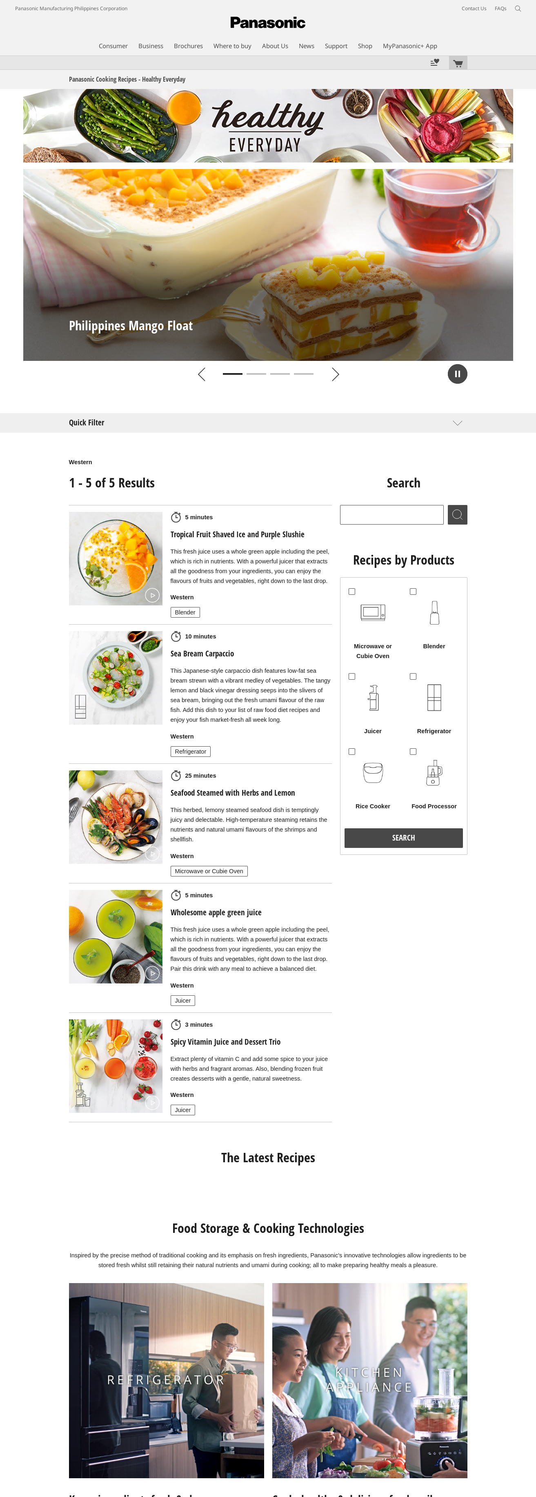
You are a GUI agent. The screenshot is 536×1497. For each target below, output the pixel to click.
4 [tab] (304, 374)
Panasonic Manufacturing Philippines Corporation (71, 8)
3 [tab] (280, 374)
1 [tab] (232, 374)
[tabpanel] (268, 265)
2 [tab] (256, 374)
